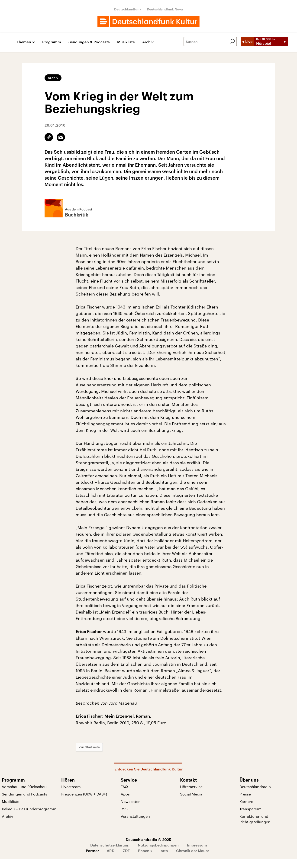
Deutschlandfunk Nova (165, 9)
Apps (125, 794)
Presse (245, 794)
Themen (24, 42)
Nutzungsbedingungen (158, 845)
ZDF (126, 850)
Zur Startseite (89, 747)
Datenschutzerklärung (109, 845)
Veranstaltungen (135, 816)
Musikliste (126, 42)
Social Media (191, 794)
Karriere (246, 801)
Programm (51, 42)
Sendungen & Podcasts (89, 42)
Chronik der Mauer (192, 850)
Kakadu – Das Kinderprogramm (29, 809)
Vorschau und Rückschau (24, 786)
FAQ (124, 786)
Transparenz (250, 809)
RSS (124, 809)
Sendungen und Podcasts (24, 794)
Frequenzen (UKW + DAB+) (84, 794)
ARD (110, 850)
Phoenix (145, 850)
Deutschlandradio (255, 786)
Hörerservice (191, 786)
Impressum (197, 845)
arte (164, 850)
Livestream (71, 786)
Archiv (148, 42)
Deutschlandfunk (127, 9)
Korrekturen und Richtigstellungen (254, 819)
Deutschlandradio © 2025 (148, 839)
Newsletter (130, 801)
